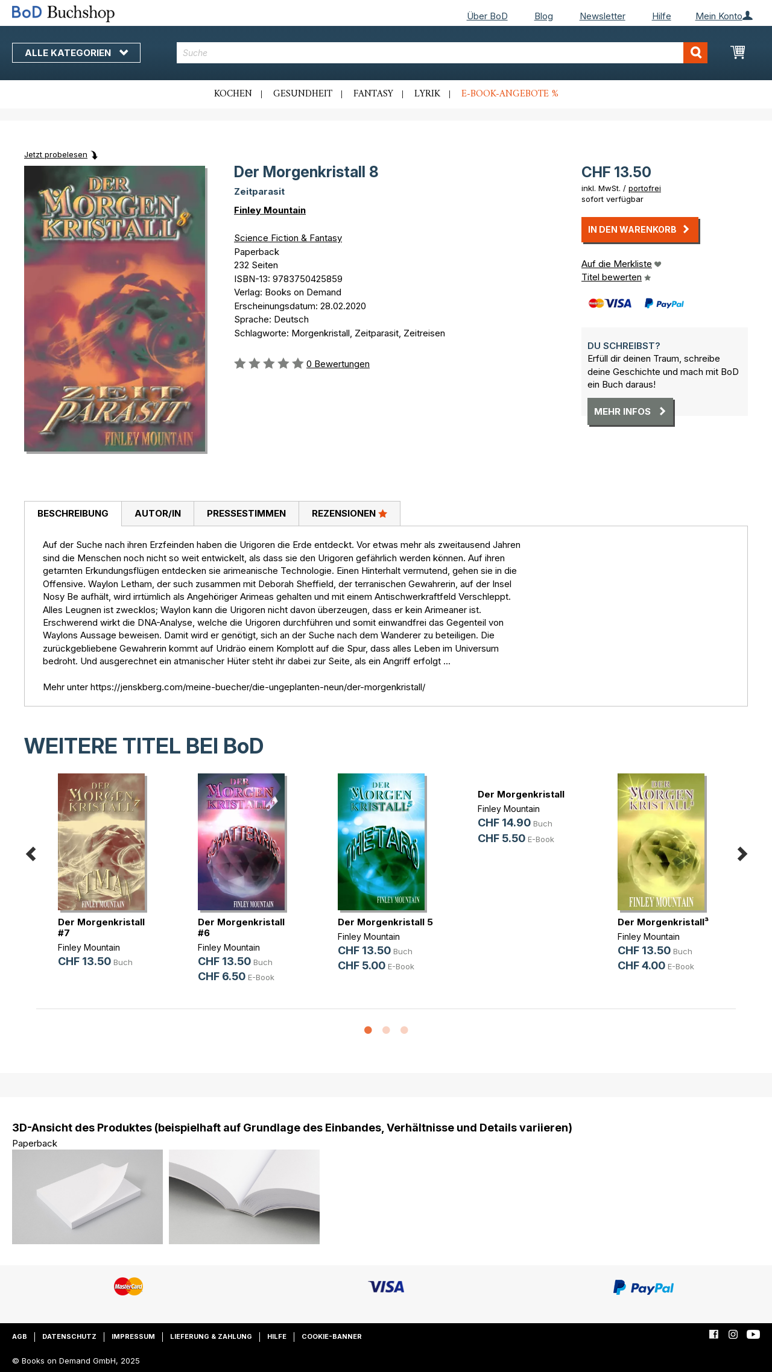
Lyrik (427, 94)
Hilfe (661, 16)
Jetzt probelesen (55, 154)
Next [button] (742, 852)
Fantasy (373, 94)
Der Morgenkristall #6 (241, 927)
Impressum (133, 1336)
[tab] (72, 514)
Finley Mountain (270, 210)
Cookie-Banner (332, 1336)
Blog (543, 16)
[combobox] (442, 52)
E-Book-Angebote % (509, 94)
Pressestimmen (246, 513)
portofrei (644, 188)
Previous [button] (30, 852)
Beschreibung (73, 513)
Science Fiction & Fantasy (288, 238)
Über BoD (487, 16)
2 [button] (386, 1031)
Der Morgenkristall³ (663, 922)
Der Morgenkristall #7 (101, 927)
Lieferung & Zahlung (211, 1336)
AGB (19, 1336)
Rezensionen (349, 513)
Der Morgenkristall (521, 794)
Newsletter (602, 16)
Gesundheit (302, 94)
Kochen (233, 94)
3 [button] (404, 1031)
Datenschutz (69, 1336)
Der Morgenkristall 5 (385, 922)
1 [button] (368, 1031)
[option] (106, 880)
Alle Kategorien (76, 52)
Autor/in (157, 513)
